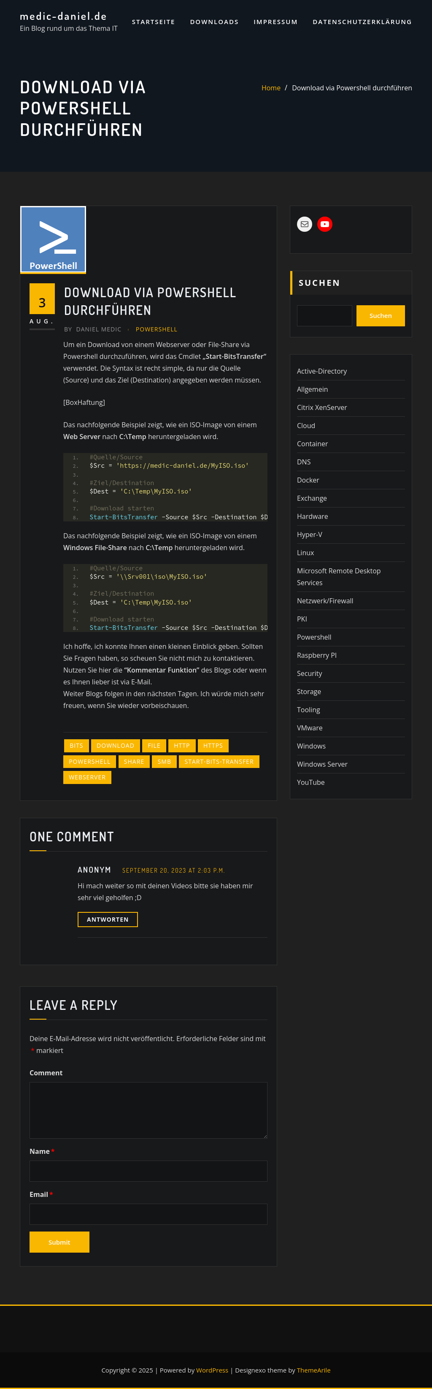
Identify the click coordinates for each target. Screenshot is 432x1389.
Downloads (214, 21)
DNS (303, 462)
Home (271, 87)
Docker (308, 480)
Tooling (308, 709)
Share (134, 761)
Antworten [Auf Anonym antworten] (108, 919)
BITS (76, 745)
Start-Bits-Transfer (219, 761)
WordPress (212, 1370)
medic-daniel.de (64, 15)
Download (116, 745)
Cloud (306, 425)
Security (309, 673)
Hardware (312, 516)
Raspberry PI (317, 655)
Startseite (154, 21)
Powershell (157, 329)
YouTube (311, 782)
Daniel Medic (93, 329)
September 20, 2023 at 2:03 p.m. (173, 870)
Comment (46, 1072)
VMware (310, 727)
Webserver (87, 777)
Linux (305, 552)
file (154, 745)
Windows (311, 746)
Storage (309, 691)
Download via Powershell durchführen (352, 87)
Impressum (276, 21)
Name (42, 1151)
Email (41, 1194)
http (182, 745)
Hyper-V (309, 534)
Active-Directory (322, 371)
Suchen (320, 282)
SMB (164, 761)
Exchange (312, 498)
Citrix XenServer (322, 407)
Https (213, 745)
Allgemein (312, 389)
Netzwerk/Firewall (325, 600)
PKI (302, 619)
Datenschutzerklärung (362, 21)
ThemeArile (314, 1370)
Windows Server (322, 764)
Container (312, 443)
